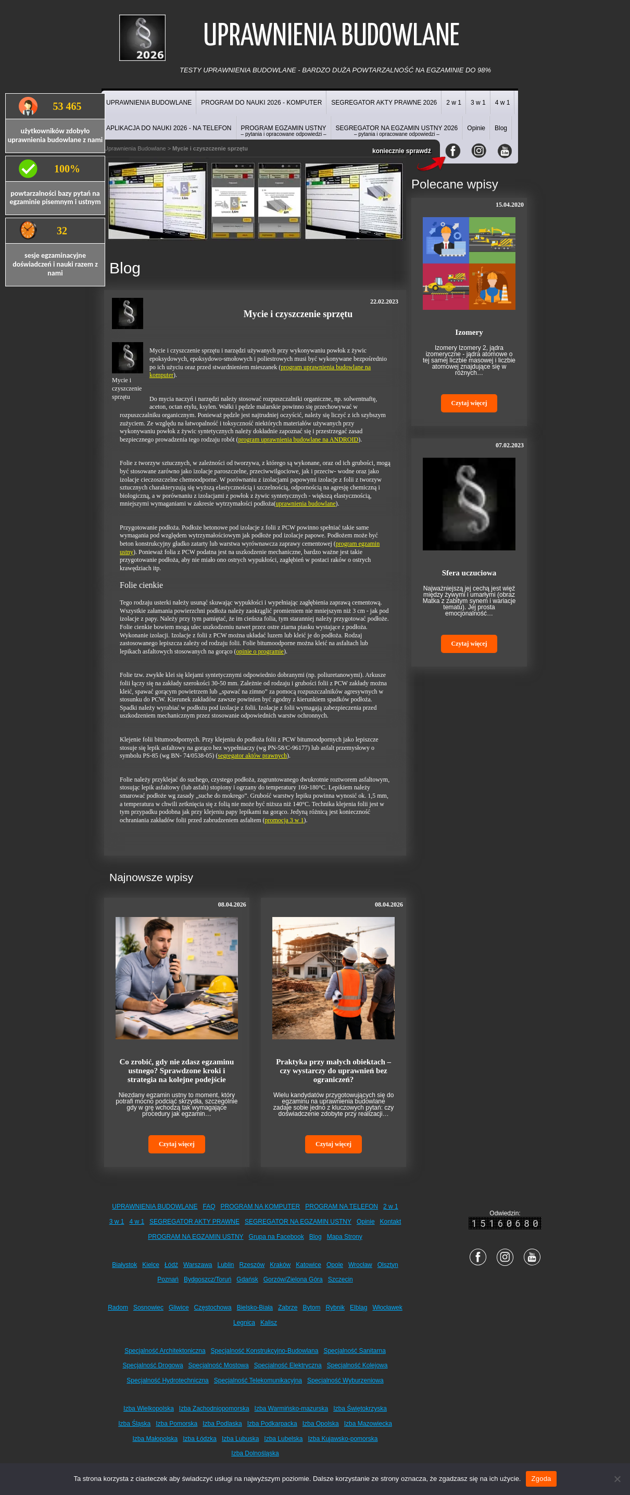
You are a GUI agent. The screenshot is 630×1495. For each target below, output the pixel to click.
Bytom (311, 1307)
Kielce (150, 1264)
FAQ (209, 1206)
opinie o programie (260, 651)
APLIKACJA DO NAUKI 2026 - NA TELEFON (169, 128)
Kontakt (390, 1221)
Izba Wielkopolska (148, 1408)
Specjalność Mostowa (218, 1365)
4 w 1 (502, 102)
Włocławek (387, 1307)
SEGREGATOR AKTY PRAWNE (194, 1221)
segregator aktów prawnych (252, 755)
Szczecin (340, 1279)
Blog (501, 128)
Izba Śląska (134, 1423)
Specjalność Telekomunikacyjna (258, 1380)
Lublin (226, 1264)
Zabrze (287, 1307)
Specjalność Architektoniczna (164, 1350)
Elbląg (358, 1307)
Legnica (244, 1322)
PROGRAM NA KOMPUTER (260, 1206)
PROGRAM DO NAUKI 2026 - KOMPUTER (261, 102)
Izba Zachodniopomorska (214, 1408)
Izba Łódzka (200, 1438)
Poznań (168, 1279)
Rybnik (335, 1307)
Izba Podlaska (222, 1423)
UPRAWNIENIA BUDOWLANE (149, 102)
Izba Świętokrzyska (360, 1408)
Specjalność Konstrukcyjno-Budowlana (265, 1350)
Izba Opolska (321, 1423)
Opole (334, 1264)
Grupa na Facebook (276, 1236)
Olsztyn (387, 1264)
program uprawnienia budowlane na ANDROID (298, 439)
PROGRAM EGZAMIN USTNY (283, 130)
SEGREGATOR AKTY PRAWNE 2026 (384, 102)
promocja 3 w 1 (284, 820)
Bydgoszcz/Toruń (207, 1279)
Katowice (308, 1264)
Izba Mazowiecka (368, 1423)
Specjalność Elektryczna (288, 1365)
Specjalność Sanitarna (354, 1350)
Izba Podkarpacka (272, 1423)
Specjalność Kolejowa (357, 1365)
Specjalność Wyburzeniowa (345, 1380)
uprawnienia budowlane (306, 503)
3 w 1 (478, 102)
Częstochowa (213, 1307)
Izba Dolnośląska (255, 1453)
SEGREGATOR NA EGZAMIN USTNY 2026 (397, 130)
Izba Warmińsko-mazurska (292, 1408)
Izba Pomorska (176, 1423)
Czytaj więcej (177, 1144)
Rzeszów (252, 1264)
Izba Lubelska (283, 1438)
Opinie (476, 128)
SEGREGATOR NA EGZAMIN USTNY (298, 1221)
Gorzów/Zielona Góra (293, 1279)
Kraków (280, 1264)
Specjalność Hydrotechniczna (167, 1380)
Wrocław (360, 1264)
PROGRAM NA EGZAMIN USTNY (195, 1236)
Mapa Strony (344, 1236)
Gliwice (179, 1307)
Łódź (171, 1264)
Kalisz (268, 1322)
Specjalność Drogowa (153, 1365)
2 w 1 (453, 102)
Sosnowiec (148, 1307)
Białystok (124, 1264)
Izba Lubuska (240, 1438)
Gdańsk (247, 1279)
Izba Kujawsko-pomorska (342, 1438)
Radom (118, 1307)
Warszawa (197, 1264)
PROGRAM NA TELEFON (341, 1206)
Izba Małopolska (155, 1438)
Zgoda (541, 1479)
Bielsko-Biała (255, 1307)
